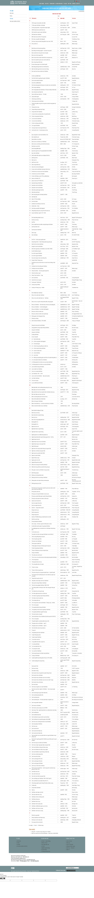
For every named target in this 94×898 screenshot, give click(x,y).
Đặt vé (78, 3)
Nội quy (68, 842)
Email (35, 825)
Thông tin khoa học (46, 851)
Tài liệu (11, 18)
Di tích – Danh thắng (46, 841)
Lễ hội (43, 846)
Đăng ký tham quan (71, 846)
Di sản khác (44, 849)
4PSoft (37, 871)
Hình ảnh (12, 13)
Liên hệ (73, 3)
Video (11, 15)
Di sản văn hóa (59, 3)
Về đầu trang (40, 825)
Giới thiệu (41, 3)
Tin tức (47, 3)
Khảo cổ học (44, 842)
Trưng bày (52, 3)
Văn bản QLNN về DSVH (15, 21)
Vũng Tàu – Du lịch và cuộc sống (38, 831)
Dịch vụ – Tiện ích (70, 848)
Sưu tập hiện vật (45, 844)
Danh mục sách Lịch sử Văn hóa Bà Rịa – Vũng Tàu (42, 833)
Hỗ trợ (69, 3)
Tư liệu (65, 3)
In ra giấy (31, 825)
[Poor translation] (3, 878)
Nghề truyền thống (46, 848)
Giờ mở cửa (69, 841)
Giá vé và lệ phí (70, 844)
